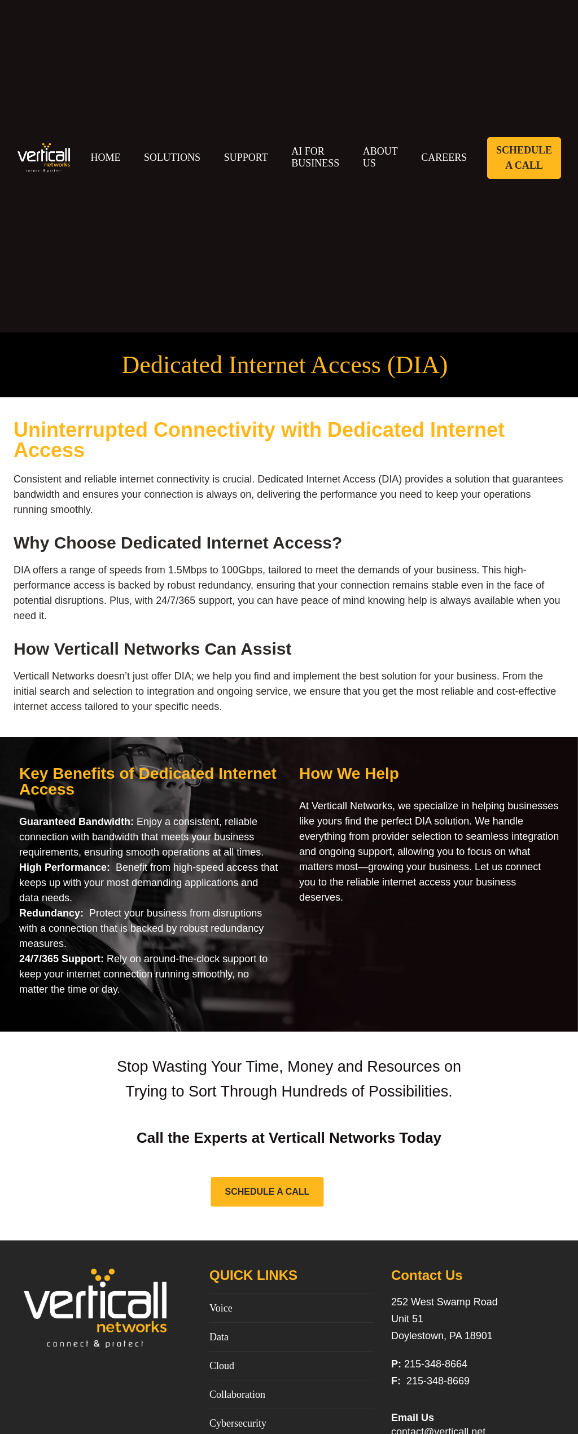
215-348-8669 (437, 1381)
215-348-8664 (435, 1364)
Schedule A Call (524, 157)
